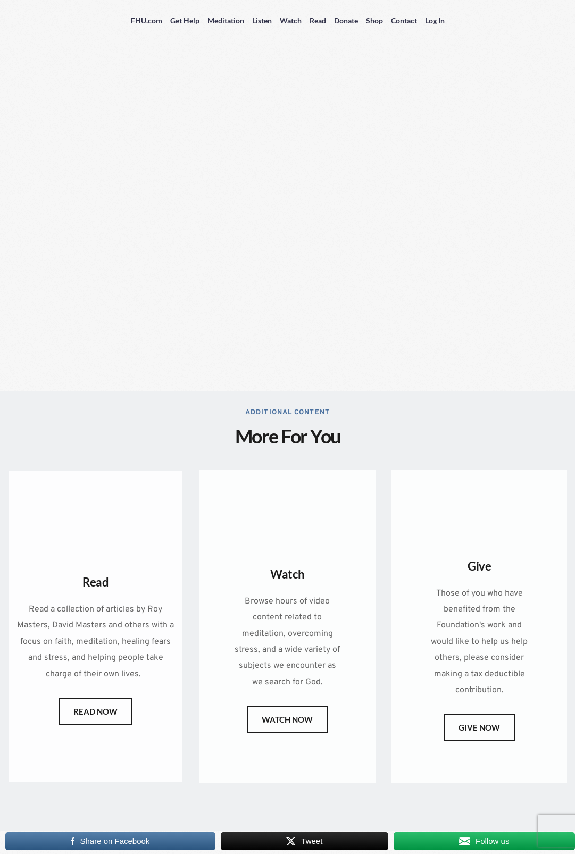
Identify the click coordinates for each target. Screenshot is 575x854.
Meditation (225, 20)
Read (318, 20)
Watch (291, 20)
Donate (346, 20)
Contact (404, 20)
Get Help (184, 20)
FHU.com (146, 20)
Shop (374, 20)
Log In (435, 20)
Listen (262, 20)
